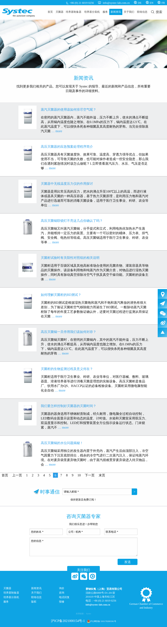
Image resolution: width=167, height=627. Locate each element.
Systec (88, 613)
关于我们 (129, 11)
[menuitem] (50, 11)
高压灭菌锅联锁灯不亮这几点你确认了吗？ (72, 220)
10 (79, 475)
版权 (33, 601)
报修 (61, 601)
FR (163, 2)
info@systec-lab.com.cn (116, 2)
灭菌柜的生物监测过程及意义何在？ (67, 369)
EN (151, 2)
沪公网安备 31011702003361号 (101, 621)
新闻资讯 (116, 11)
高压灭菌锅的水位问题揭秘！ (62, 443)
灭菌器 (59, 11)
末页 (102, 475)
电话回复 (64, 597)
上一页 (17, 475)
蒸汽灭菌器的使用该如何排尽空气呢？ (68, 109)
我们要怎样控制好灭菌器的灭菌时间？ (68, 406)
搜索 (156, 12)
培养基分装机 (92, 11)
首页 (50, 11)
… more (56, 131)
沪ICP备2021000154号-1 (68, 621)
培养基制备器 (73, 11)
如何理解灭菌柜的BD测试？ (61, 295)
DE (140, 2)
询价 (61, 588)
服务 (105, 11)
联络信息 (142, 11)
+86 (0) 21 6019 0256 (82, 2)
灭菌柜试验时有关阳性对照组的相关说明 (70, 257)
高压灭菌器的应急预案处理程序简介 (67, 146)
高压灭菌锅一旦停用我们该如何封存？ (68, 332)
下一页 (90, 475)
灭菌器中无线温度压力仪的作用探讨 (67, 183)
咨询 (61, 592)
